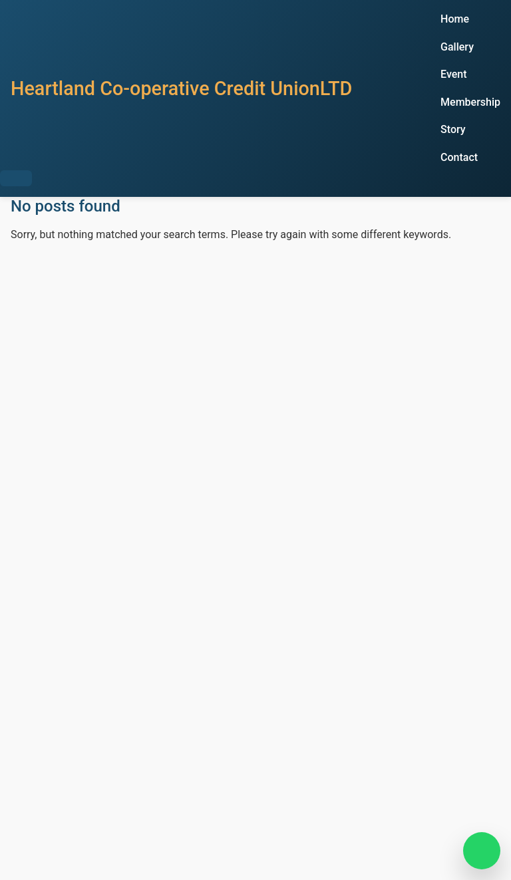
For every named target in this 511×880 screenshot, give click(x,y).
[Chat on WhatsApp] (481, 850)
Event (453, 74)
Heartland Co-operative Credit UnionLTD (181, 88)
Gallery (457, 47)
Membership (470, 102)
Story (453, 129)
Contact (459, 157)
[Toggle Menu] (16, 178)
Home (454, 19)
